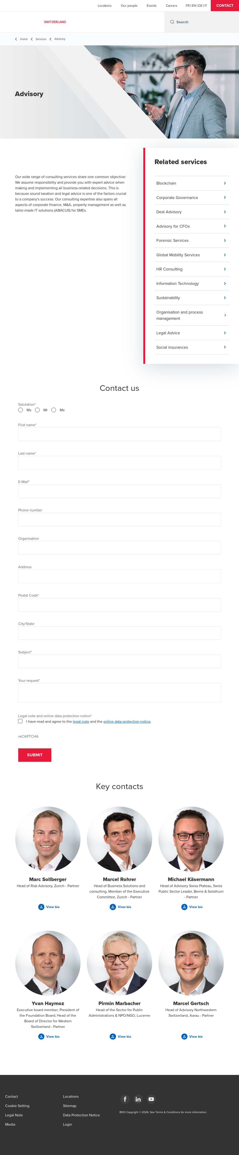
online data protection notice (127, 722)
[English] (194, 5)
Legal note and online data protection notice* (55, 717)
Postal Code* (28, 596)
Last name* (27, 454)
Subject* (25, 653)
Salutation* (27, 405)
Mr (45, 411)
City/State (26, 625)
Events (152, 5)
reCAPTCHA (28, 737)
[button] (225, 5)
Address (25, 568)
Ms (29, 411)
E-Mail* (23, 483)
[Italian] (205, 5)
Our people (129, 5)
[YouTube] (151, 1099)
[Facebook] (125, 1099)
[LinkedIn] (138, 1099)
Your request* (29, 681)
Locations (105, 5)
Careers (171, 5)
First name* (27, 426)
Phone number (30, 511)
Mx (62, 411)
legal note (81, 722)
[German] (200, 5)
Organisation (28, 539)
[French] (188, 5)
